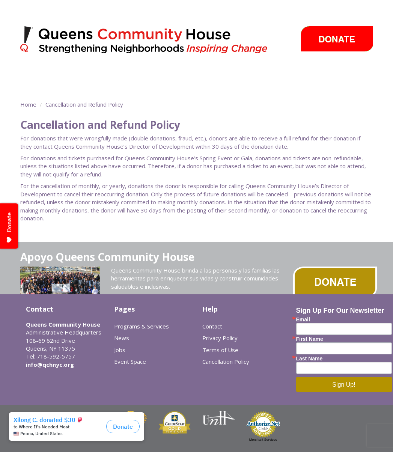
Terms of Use (220, 350)
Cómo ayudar (329, 73)
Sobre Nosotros (51, 86)
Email (303, 319)
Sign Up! (343, 384)
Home (28, 104)
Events (262, 73)
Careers (292, 73)
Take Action (191, 73)
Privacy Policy (220, 338)
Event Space (100, 86)
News (229, 73)
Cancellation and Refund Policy (84, 104)
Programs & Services (54, 73)
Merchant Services (263, 439)
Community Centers (133, 73)
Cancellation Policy (225, 361)
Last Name (309, 358)
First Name (309, 339)
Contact (212, 326)
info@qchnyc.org (50, 364)
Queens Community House (154, 41)
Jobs (119, 350)
